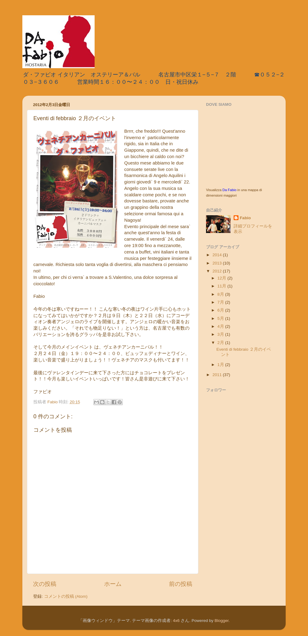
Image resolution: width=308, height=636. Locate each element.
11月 (222, 286)
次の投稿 (44, 584)
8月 (221, 294)
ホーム (113, 584)
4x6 (176, 620)
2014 (217, 255)
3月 (221, 334)
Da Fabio (230, 190)
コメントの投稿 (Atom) (66, 596)
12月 (222, 278)
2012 (217, 271)
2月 (221, 342)
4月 (221, 326)
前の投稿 (180, 584)
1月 (221, 364)
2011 (217, 374)
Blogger (222, 620)
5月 (221, 318)
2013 (217, 263)
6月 (221, 310)
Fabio (245, 218)
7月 (221, 302)
